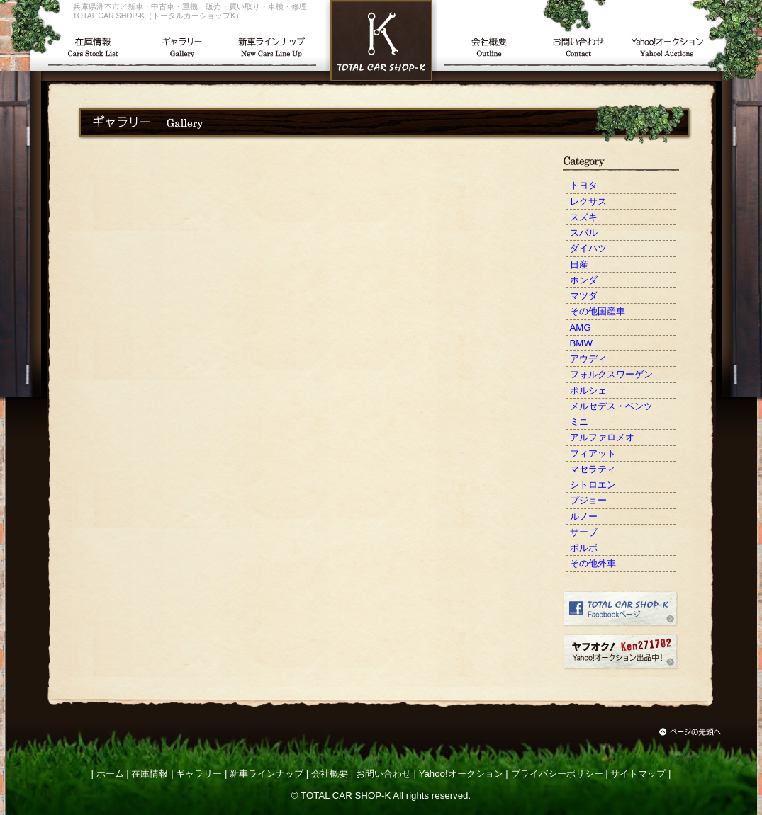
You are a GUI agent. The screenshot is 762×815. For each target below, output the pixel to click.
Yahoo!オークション (461, 773)
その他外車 (593, 563)
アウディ (588, 358)
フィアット (593, 453)
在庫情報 (149, 773)
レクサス (588, 201)
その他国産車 (597, 311)
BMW (581, 343)
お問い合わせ (383, 773)
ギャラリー (199, 773)
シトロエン (593, 484)
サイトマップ (638, 773)
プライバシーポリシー (557, 773)
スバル (584, 232)
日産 (579, 264)
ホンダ (584, 280)
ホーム (110, 773)
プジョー (588, 500)
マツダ (584, 295)
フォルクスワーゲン (611, 374)
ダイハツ (588, 248)
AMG (580, 327)
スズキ (584, 217)
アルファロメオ (602, 437)
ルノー (584, 516)
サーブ (584, 532)
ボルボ (584, 547)
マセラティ (593, 469)
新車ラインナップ (266, 773)
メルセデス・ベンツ (611, 406)
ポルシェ (588, 390)
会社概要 (329, 773)
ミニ (579, 421)
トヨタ (584, 185)
